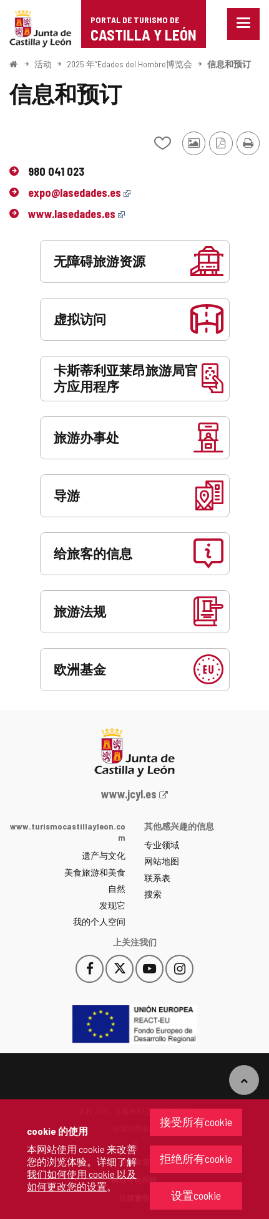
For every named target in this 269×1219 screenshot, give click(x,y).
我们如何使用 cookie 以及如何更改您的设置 (82, 1180)
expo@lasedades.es (79, 192)
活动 (43, 64)
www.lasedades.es (76, 214)
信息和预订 (229, 64)
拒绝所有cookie (196, 1158)
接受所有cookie (196, 1122)
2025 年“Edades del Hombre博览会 (129, 64)
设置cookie (196, 1195)
